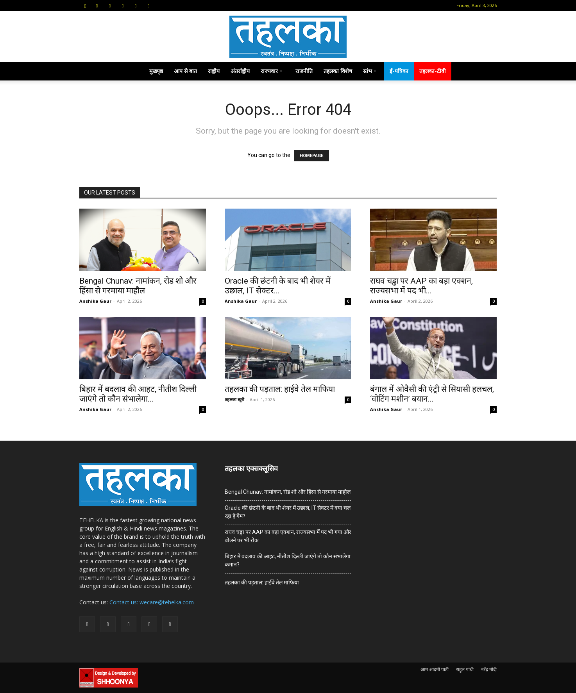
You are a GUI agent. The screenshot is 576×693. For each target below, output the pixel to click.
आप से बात (185, 71)
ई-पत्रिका (399, 71)
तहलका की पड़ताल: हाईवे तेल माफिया (280, 389)
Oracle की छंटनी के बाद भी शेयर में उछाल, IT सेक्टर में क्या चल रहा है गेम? (288, 512)
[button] (85, 5)
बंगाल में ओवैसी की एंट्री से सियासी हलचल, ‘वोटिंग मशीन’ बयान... (432, 394)
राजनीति (304, 71)
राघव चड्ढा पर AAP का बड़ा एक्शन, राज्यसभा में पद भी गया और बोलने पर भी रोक (288, 536)
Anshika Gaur (95, 301)
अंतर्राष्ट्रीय (240, 71)
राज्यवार (271, 71)
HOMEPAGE (311, 155)
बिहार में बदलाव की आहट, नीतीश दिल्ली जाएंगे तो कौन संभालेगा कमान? (288, 560)
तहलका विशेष (338, 71)
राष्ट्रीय (214, 71)
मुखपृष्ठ (156, 71)
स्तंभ (369, 71)
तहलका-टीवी (432, 71)
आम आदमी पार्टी (434, 669)
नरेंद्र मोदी (489, 669)
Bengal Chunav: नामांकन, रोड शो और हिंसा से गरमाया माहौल (138, 285)
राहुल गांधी (465, 669)
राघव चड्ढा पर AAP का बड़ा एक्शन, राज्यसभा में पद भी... (421, 285)
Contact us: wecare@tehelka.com (151, 602)
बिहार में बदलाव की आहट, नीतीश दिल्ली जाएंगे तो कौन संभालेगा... (138, 394)
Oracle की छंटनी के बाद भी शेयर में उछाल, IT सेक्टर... (278, 285)
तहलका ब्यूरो (234, 399)
